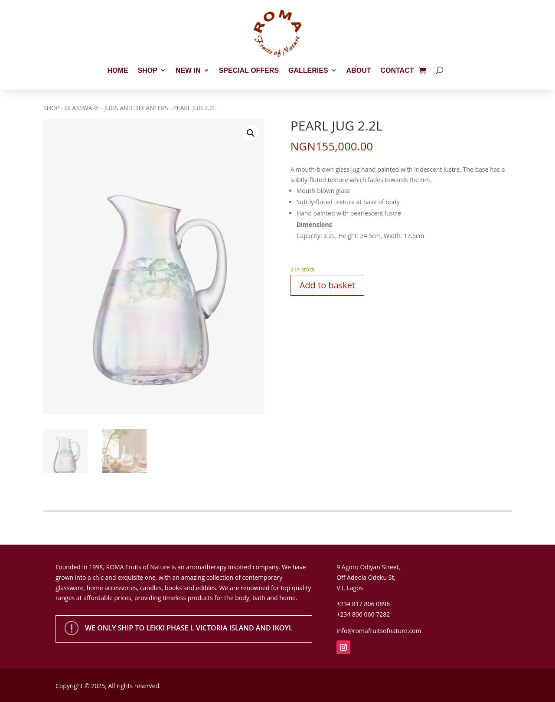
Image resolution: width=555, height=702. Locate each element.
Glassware (82, 108)
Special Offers (249, 70)
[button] (250, 133)
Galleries (308, 70)
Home (118, 70)
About (358, 70)
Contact (397, 70)
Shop (147, 70)
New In (188, 70)
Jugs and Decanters (136, 108)
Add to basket (327, 285)
